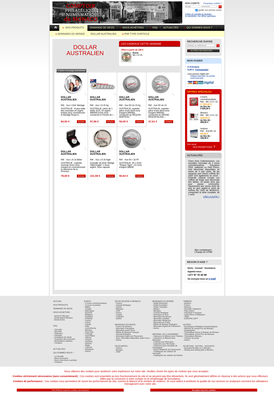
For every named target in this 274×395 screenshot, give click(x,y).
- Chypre (87, 340)
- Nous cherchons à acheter (65, 360)
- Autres (87, 351)
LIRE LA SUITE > (211, 197)
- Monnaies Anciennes (161, 317)
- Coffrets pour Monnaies (163, 342)
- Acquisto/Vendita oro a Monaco (197, 348)
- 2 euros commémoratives (95, 303)
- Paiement (58, 333)
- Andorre (187, 303)
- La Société (58, 356)
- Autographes (189, 330)
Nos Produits (73, 27)
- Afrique (156, 309)
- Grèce (87, 322)
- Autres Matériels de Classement (166, 349)
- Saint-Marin (89, 336)
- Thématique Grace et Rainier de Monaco (201, 332)
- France (87, 320)
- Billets (87, 307)
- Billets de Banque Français (127, 332)
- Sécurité (57, 331)
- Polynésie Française (192, 313)
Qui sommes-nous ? (199, 27)
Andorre (204, 128)
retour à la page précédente (71, 70)
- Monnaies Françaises (124, 328)
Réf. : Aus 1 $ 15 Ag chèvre (99, 106)
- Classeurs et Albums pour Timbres (167, 336)
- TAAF (118, 352)
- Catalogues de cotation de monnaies (164, 352)
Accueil (57, 301)
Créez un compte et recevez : (198, 14)
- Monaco (88, 330)
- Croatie (87, 309)
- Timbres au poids (191, 338)
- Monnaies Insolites (161, 318)
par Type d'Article (135, 33)
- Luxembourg (90, 328)
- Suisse (118, 307)
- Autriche (88, 313)
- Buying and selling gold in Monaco (198, 350)
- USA (117, 311)
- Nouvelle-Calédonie (192, 309)
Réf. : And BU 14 (208, 131)
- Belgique (88, 315)
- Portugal (88, 334)
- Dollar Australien (160, 305)
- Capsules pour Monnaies (163, 344)
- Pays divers (188, 311)
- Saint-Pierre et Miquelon (194, 315)
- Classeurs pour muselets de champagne (164, 347)
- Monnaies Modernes (161, 320)
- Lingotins (119, 317)
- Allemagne (89, 311)
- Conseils (57, 329)
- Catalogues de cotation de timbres (167, 355)
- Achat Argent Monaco (63, 318)
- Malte (87, 345)
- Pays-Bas (88, 332)
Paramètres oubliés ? (212, 3)
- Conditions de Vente (62, 337)
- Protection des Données (64, 339)
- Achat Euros (59, 320)
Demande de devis (102, 27)
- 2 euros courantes (92, 305)
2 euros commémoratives (208, 98)
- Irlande (87, 324)
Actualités (170, 27)
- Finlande (88, 318)
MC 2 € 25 (137, 54)
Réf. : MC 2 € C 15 (209, 102)
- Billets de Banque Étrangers (164, 324)
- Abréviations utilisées (62, 341)
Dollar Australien (103, 33)
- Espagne (88, 317)
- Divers (118, 313)
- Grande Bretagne (123, 334)
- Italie (86, 326)
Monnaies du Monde (70, 33)
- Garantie (57, 335)
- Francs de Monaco (123, 326)
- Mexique (119, 309)
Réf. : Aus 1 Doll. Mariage (73, 105)
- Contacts (57, 343)
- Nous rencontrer (60, 358)
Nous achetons (132, 27)
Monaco (204, 113)
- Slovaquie (89, 349)
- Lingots (118, 315)
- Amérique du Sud (160, 315)
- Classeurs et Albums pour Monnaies (163, 339)
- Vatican (88, 338)
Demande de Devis (62, 308)
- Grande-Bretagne (123, 305)
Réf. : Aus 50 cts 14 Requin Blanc (157, 106)
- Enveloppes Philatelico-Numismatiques (200, 326)
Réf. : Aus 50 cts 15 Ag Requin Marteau (129, 106)
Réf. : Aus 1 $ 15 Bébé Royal (71, 160)
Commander (201, 69)
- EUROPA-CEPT (190, 318)
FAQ (154, 27)
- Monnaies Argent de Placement (129, 336)
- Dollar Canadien (159, 307)
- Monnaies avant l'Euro (125, 330)
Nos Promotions (204, 147)
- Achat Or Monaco (61, 316)
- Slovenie (88, 341)
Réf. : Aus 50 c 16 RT (129, 159)
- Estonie (88, 343)
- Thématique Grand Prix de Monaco (198, 334)
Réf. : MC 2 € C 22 (209, 115)
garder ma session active (210, 10)
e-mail (212, 278)
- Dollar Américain (160, 303)
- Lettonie (88, 347)
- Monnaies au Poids (161, 322)
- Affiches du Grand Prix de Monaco (198, 328)
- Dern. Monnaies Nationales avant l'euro (132, 338)
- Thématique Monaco (192, 336)
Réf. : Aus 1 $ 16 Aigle (100, 159)
